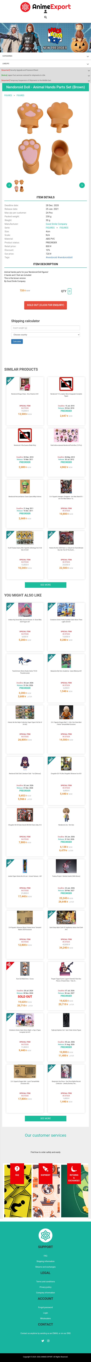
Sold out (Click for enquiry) (45, 305)
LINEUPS (5, 64)
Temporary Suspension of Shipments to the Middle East (26, 80)
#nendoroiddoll (65, 257)
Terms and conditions (45, 1281)
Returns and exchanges (45, 1267)
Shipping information (45, 1261)
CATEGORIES (7, 56)
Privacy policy (45, 1287)
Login (45, 1313)
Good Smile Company (56, 224)
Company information (45, 1293)
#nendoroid (51, 257)
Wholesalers (45, 1318)
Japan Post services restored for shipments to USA (23, 75)
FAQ (45, 1256)
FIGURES (8, 95)
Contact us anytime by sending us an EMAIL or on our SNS (45, 1333)
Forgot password (45, 1307)
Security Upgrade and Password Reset (20, 70)
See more (45, 584)
